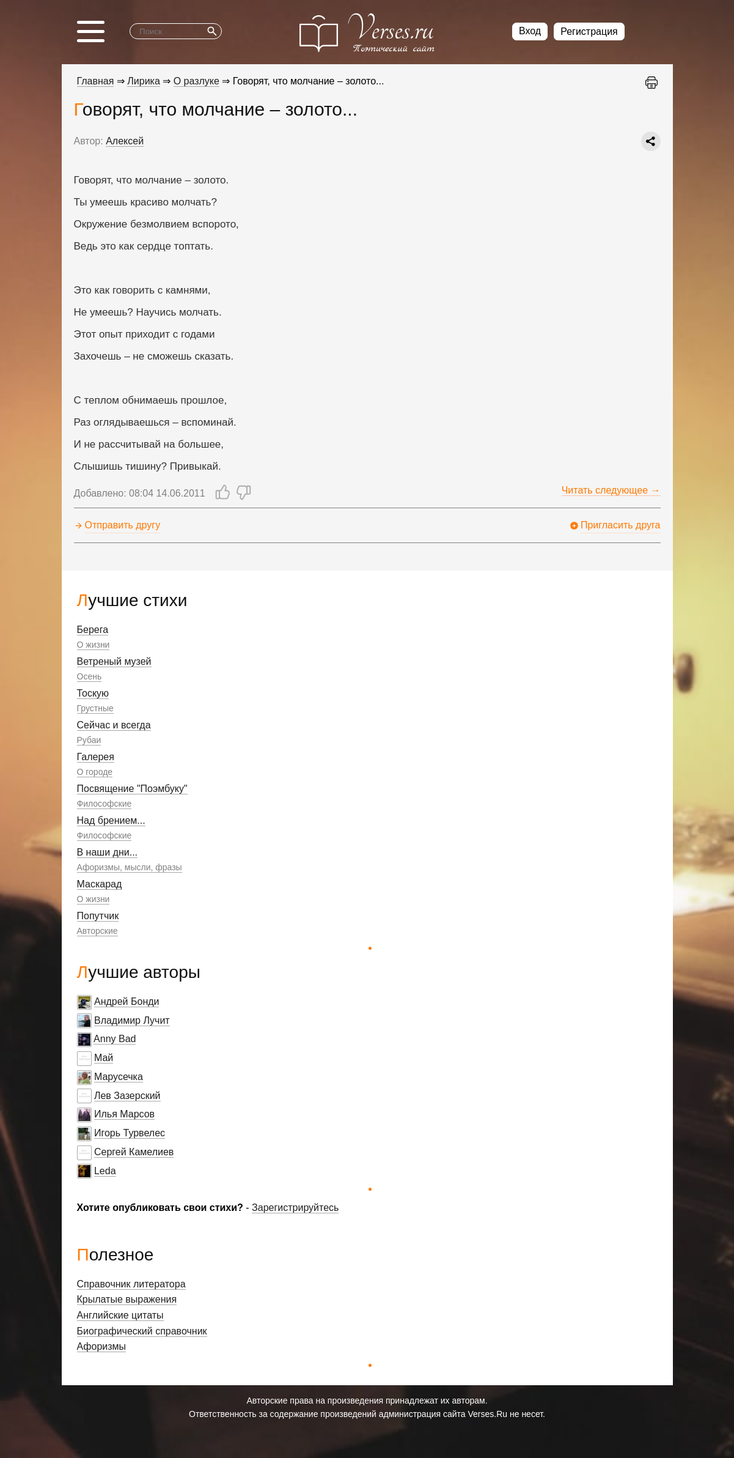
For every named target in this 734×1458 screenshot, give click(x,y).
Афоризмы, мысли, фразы (129, 867)
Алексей (125, 141)
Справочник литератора (131, 1284)
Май (103, 1058)
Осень (89, 676)
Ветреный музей (114, 661)
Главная (95, 81)
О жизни (93, 644)
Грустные (95, 708)
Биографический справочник (142, 1331)
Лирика (143, 81)
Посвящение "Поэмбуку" (132, 788)
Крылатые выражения (127, 1299)
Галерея (95, 757)
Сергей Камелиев (134, 1152)
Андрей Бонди (127, 1001)
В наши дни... (107, 852)
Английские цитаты (120, 1315)
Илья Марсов (124, 1114)
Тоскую (93, 693)
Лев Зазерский (127, 1095)
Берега (93, 629)
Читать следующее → (611, 490)
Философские (104, 804)
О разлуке (196, 81)
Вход (530, 31)
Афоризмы (102, 1346)
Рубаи (89, 740)
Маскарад (99, 884)
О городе (95, 772)
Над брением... (111, 820)
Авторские (97, 931)
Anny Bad (115, 1039)
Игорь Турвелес (129, 1133)
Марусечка (118, 1076)
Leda (105, 1171)
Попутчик (98, 916)
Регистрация (589, 31)
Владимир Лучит (132, 1020)
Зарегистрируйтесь (295, 1207)
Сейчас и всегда (114, 725)
